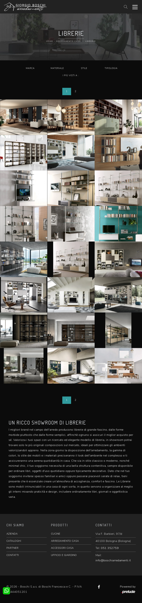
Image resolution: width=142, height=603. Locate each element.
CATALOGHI (13, 541)
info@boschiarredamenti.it (113, 560)
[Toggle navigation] (135, 6)
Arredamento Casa (68, 41)
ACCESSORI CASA (62, 548)
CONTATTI (12, 555)
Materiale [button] (57, 68)
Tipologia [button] (111, 68)
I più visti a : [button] (71, 75)
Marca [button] (30, 68)
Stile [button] (84, 68)
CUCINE (55, 533)
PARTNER (12, 548)
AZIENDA (12, 533)
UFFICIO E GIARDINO (64, 555)
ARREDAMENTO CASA (65, 541)
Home (49, 41)
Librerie (90, 41)
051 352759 (110, 548)
